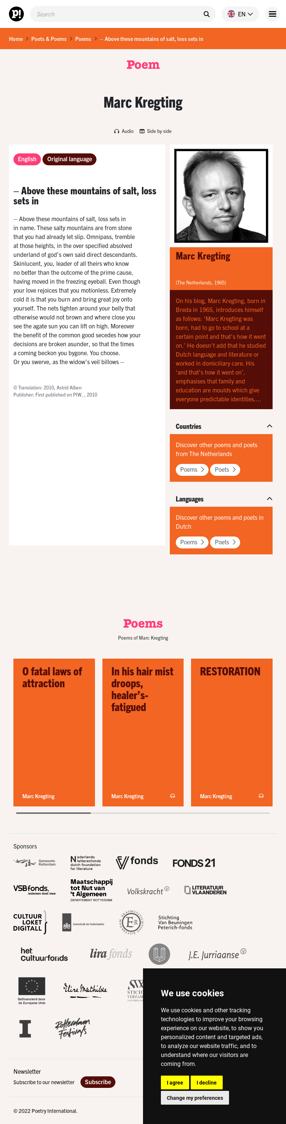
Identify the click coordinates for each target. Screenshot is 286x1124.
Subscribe (98, 1081)
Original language (69, 158)
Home (16, 38)
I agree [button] (175, 1082)
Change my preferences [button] (195, 1097)
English (27, 158)
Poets (225, 469)
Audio (124, 131)
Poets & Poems (49, 38)
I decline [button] (207, 1082)
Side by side (156, 131)
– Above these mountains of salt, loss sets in (151, 38)
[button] (237, 13)
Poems (83, 38)
